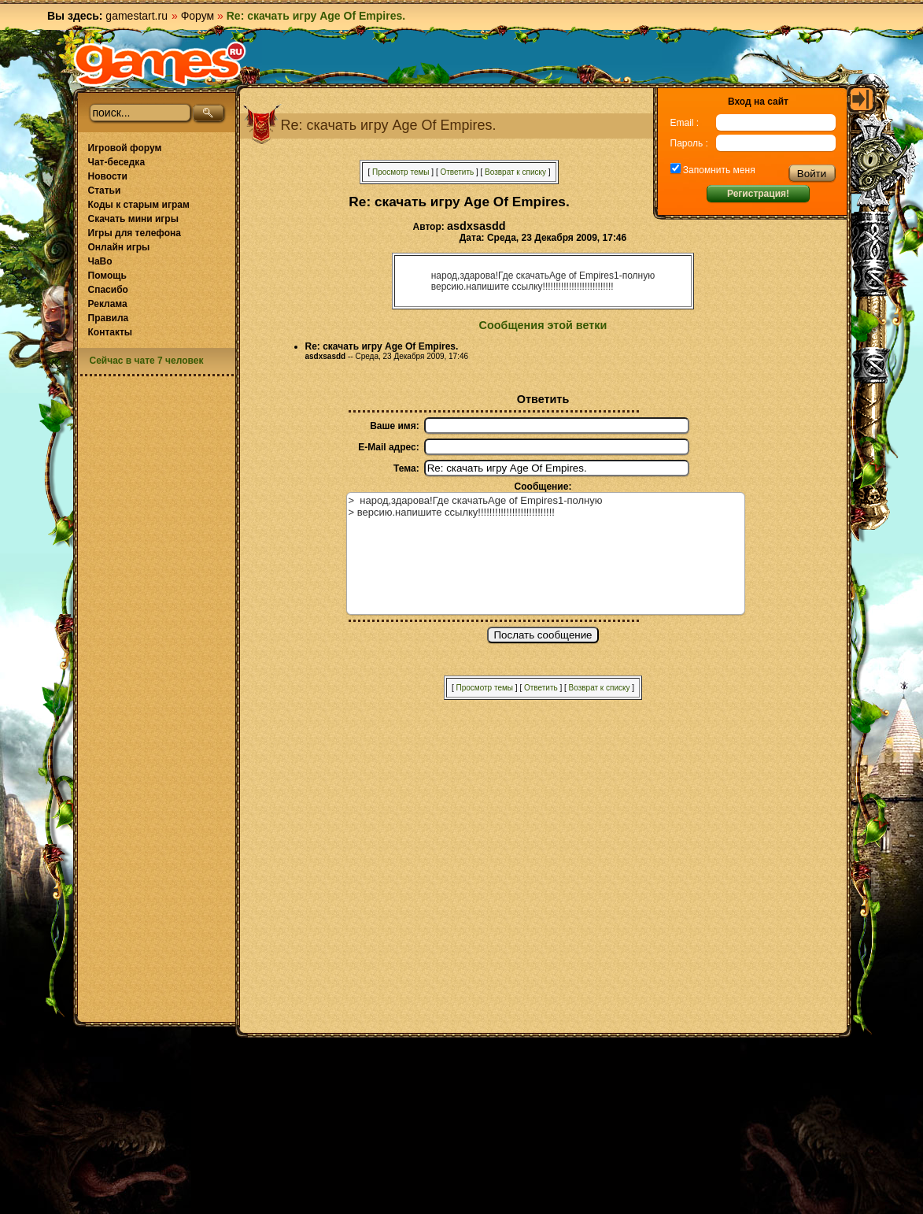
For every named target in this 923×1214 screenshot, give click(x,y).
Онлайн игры (119, 247)
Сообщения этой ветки (543, 325)
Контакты (110, 332)
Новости (107, 176)
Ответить (457, 172)
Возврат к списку (515, 172)
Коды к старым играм (139, 204)
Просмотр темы (401, 172)
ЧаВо (100, 261)
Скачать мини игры (133, 218)
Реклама (107, 303)
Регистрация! (758, 193)
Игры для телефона (134, 233)
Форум (198, 15)
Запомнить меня (718, 170)
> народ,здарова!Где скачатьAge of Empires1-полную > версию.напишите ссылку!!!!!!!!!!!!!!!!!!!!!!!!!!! (545, 553)
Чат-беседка (117, 162)
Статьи (104, 190)
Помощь (107, 275)
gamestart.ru (136, 15)
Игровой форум (125, 148)
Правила (108, 318)
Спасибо (108, 289)
